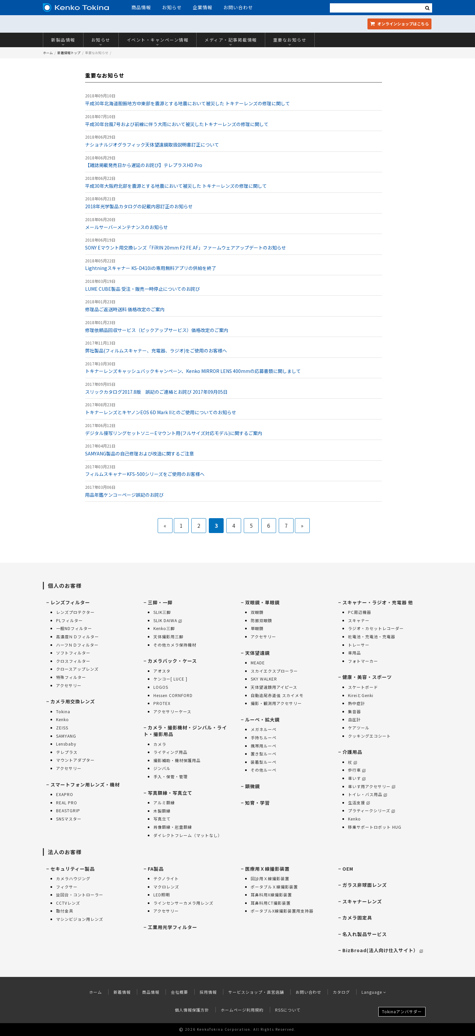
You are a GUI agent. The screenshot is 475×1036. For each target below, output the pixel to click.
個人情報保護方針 (192, 1010)
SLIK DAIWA (167, 620)
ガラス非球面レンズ (364, 885)
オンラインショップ (399, 23)
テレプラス (67, 752)
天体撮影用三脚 (168, 636)
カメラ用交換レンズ (72, 701)
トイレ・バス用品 (367, 794)
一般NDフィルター (74, 628)
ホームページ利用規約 (242, 1010)
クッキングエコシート (369, 736)
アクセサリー (68, 685)
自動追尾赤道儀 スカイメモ (277, 695)
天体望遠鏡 (257, 653)
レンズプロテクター (75, 612)
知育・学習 (257, 802)
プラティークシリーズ (371, 810)
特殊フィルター (71, 677)
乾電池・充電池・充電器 (371, 636)
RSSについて (288, 1010)
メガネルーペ (263, 729)
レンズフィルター (70, 602)
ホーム (48, 52)
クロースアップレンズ (77, 669)
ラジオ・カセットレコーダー (376, 628)
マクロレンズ (166, 886)
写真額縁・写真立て (170, 792)
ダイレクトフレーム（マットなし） (187, 835)
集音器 (354, 711)
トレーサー (358, 645)
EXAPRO (64, 794)
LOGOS (160, 687)
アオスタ (162, 671)
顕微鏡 (252, 786)
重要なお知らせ (290, 41)
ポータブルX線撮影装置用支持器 (282, 911)
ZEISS (62, 727)
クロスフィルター (73, 661)
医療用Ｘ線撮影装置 (267, 868)
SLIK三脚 (162, 612)
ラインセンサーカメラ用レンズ (183, 903)
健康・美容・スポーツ (367, 677)
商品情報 (141, 7)
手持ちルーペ (263, 737)
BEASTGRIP (68, 810)
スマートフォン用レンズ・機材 (85, 784)
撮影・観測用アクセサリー (276, 703)
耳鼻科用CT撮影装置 (271, 903)
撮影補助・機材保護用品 (177, 760)
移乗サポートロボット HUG (374, 827)
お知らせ (172, 7)
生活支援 (359, 802)
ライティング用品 (170, 752)
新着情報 (122, 992)
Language (374, 992)
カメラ (159, 744)
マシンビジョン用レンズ (79, 919)
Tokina (63, 711)
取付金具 (64, 911)
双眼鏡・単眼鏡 (262, 602)
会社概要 (179, 992)
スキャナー (358, 620)
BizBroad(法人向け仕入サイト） (382, 950)
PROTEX (162, 703)
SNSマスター (68, 818)
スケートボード (363, 687)
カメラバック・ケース (172, 660)
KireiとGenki (360, 695)
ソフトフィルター (73, 652)
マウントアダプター (75, 760)
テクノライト (166, 878)
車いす (356, 778)
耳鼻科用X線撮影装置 (271, 894)
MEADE (258, 662)
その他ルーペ (263, 770)
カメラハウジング (73, 878)
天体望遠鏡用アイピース (274, 687)
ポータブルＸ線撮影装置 (274, 886)
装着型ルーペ (263, 762)
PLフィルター (69, 620)
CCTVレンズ (68, 903)
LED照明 (161, 894)
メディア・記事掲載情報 (231, 41)
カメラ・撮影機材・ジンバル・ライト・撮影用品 (185, 730)
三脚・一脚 (160, 602)
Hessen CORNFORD (173, 695)
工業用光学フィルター (172, 927)
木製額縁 (162, 811)
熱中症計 (356, 703)
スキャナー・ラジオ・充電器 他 (377, 602)
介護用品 (352, 752)
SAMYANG (66, 736)
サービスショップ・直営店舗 (256, 992)
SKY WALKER (264, 679)
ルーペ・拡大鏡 (262, 719)
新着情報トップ (68, 52)
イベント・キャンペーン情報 (158, 41)
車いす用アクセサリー (371, 786)
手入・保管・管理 (170, 776)
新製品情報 (63, 41)
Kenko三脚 (164, 628)
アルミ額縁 (164, 802)
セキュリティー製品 (72, 868)
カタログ (341, 992)
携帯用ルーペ (263, 746)
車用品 (354, 652)
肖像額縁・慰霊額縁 (172, 827)
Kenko (62, 719)
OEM (347, 868)
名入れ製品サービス (364, 934)
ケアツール (358, 727)
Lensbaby (66, 744)
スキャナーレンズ (362, 901)
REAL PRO (66, 802)
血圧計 (354, 719)
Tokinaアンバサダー (402, 1011)
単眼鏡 (257, 628)
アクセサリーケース (172, 711)
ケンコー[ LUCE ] (170, 679)
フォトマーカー (363, 661)
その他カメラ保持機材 (174, 645)
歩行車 (356, 770)
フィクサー (67, 886)
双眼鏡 (257, 612)
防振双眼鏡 (261, 620)
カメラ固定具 (357, 917)
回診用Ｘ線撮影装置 (270, 878)
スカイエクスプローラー (274, 671)
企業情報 (202, 7)
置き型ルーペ (263, 753)
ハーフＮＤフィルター (77, 645)
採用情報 (208, 992)
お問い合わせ (238, 7)
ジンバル (162, 768)
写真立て (162, 818)
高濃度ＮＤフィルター (77, 636)
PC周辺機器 (359, 612)
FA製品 (156, 868)
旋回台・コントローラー (79, 894)
